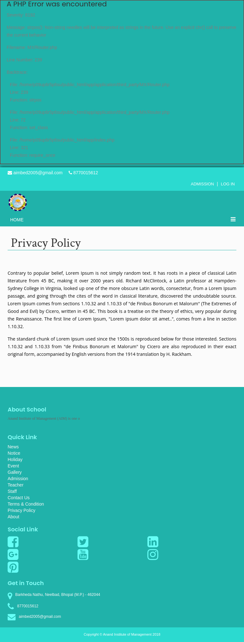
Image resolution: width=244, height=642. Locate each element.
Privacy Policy (21, 510)
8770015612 (83, 172)
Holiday (15, 459)
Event (13, 465)
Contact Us (19, 497)
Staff (12, 491)
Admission (202, 184)
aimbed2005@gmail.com (35, 172)
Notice (14, 453)
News (13, 446)
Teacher (16, 484)
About (13, 516)
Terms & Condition (26, 504)
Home (17, 219)
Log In (228, 184)
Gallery (15, 472)
